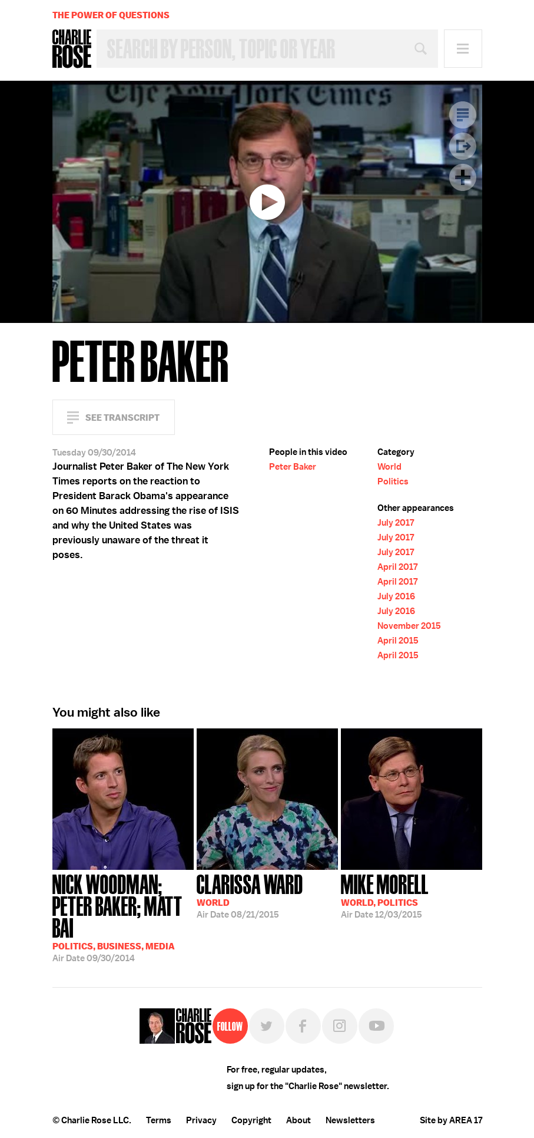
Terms (158, 1120)
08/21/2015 (250, 895)
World (389, 467)
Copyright (251, 1120)
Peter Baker (292, 467)
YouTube (376, 1026)
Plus (462, 177)
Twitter (266, 1026)
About (298, 1120)
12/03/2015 (385, 895)
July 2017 (395, 523)
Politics (393, 481)
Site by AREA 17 (451, 1120)
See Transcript (122, 417)
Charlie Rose (71, 48)
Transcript (462, 114)
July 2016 (396, 596)
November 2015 (409, 626)
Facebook (303, 1026)
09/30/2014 (123, 917)
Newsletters (350, 1120)
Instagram (339, 1026)
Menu (463, 48)
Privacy (201, 1120)
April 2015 (398, 640)
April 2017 (397, 567)
